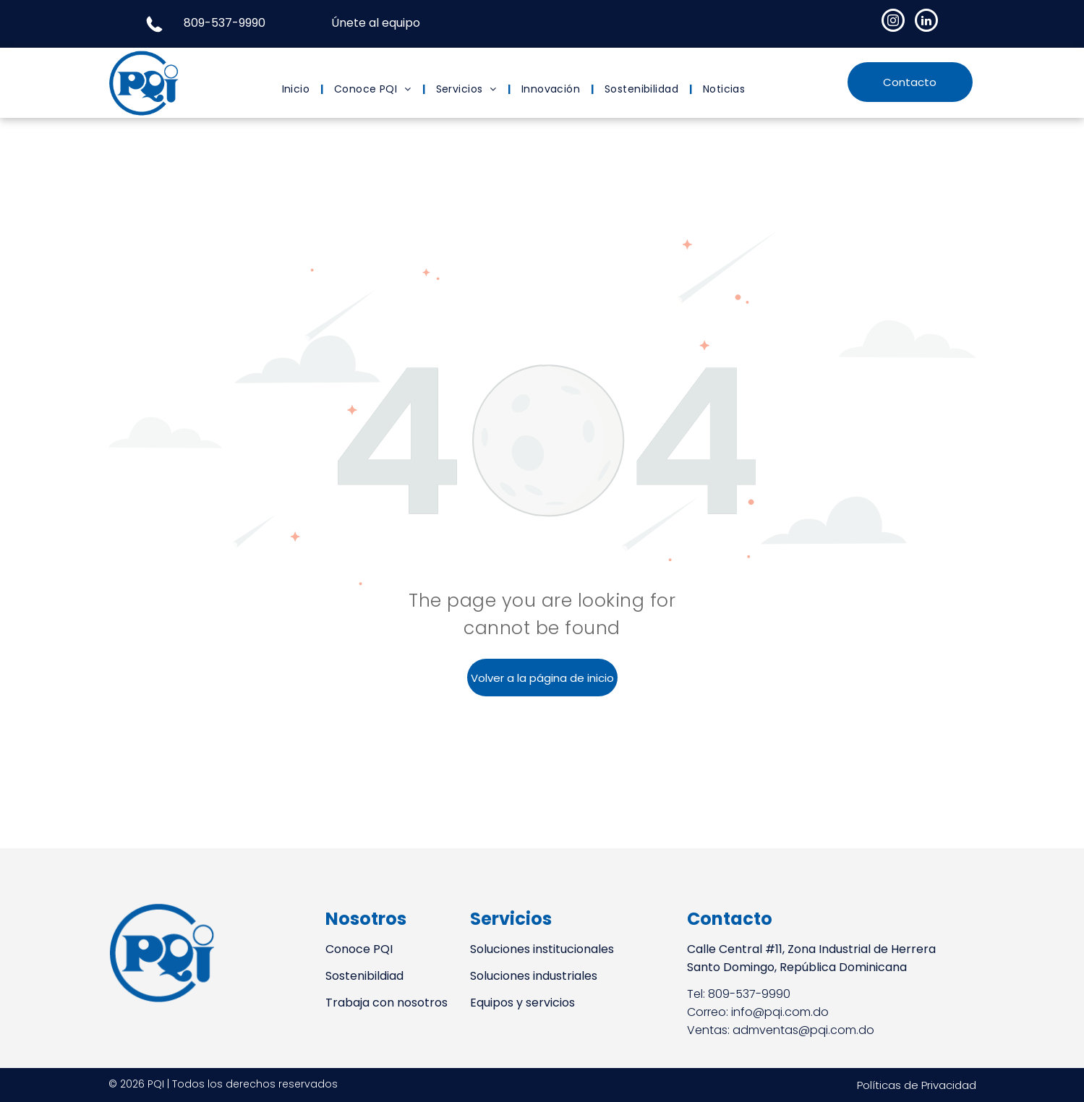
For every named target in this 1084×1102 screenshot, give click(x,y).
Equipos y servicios (522, 1002)
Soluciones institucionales (542, 949)
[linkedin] (926, 22)
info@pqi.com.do (780, 1012)
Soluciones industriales (533, 976)
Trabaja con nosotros (386, 1002)
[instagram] (893, 22)
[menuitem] (297, 89)
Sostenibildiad (364, 976)
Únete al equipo (375, 22)
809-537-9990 (224, 22)
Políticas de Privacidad (916, 1085)
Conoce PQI (359, 949)
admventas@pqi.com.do (803, 1030)
